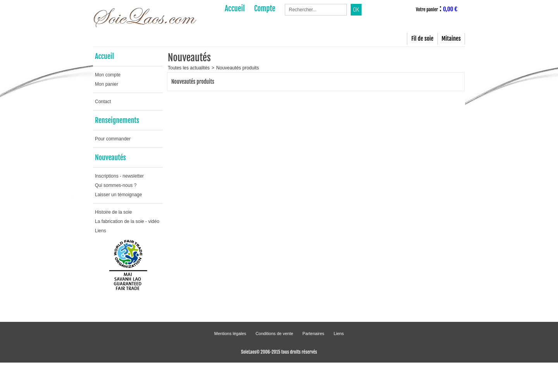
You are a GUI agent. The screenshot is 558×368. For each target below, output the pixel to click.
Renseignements (117, 120)
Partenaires (313, 333)
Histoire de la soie (113, 212)
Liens (100, 230)
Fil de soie (422, 38)
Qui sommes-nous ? (115, 185)
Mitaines (451, 38)
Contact (103, 101)
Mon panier (106, 84)
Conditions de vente (274, 333)
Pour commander (113, 139)
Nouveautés (110, 157)
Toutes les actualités (189, 68)
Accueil (104, 56)
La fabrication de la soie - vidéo (127, 221)
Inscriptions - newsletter (119, 176)
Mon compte (108, 75)
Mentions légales (230, 333)
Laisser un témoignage (118, 194)
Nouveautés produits (237, 68)
